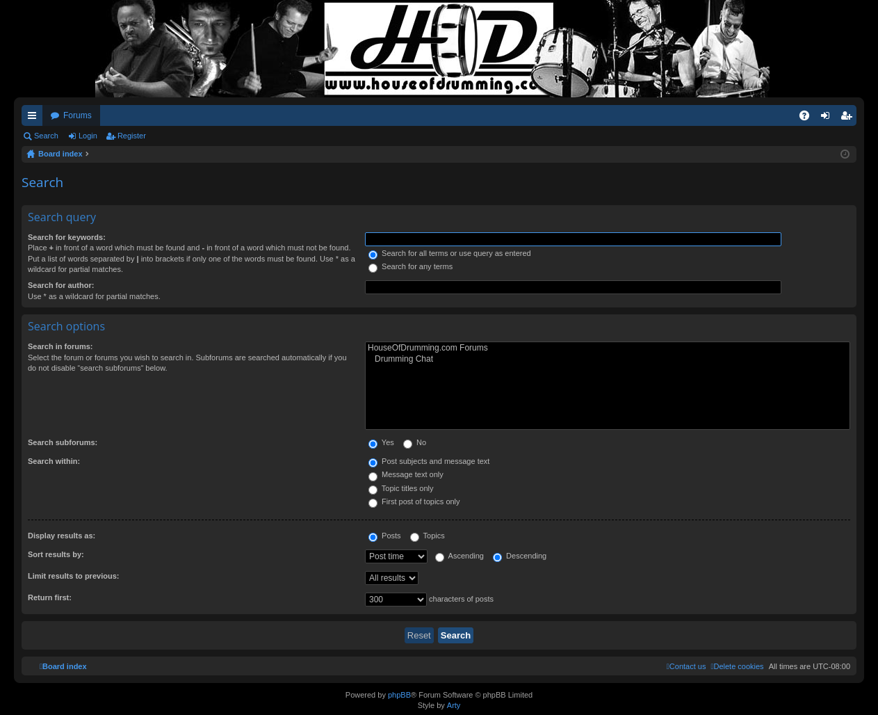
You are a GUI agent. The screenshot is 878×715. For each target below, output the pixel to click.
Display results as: (61, 535)
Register (131, 135)
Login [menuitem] (828, 118)
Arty (454, 705)
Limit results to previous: (73, 576)
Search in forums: (60, 346)
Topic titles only (400, 488)
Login (88, 135)
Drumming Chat (607, 359)
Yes (381, 442)
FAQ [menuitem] (809, 118)
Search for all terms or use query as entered (449, 253)
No (414, 442)
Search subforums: (62, 442)
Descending (519, 556)
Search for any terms (410, 266)
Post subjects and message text (428, 461)
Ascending (459, 556)
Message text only (406, 474)
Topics (427, 535)
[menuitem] (736, 666)
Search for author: (61, 285)
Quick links (34, 118)
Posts (384, 535)
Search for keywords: (67, 237)
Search (46, 135)
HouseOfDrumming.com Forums (607, 348)
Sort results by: (56, 554)
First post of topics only (414, 501)
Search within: (54, 461)
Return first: (50, 597)
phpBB (399, 695)
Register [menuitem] (849, 118)
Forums (77, 115)
